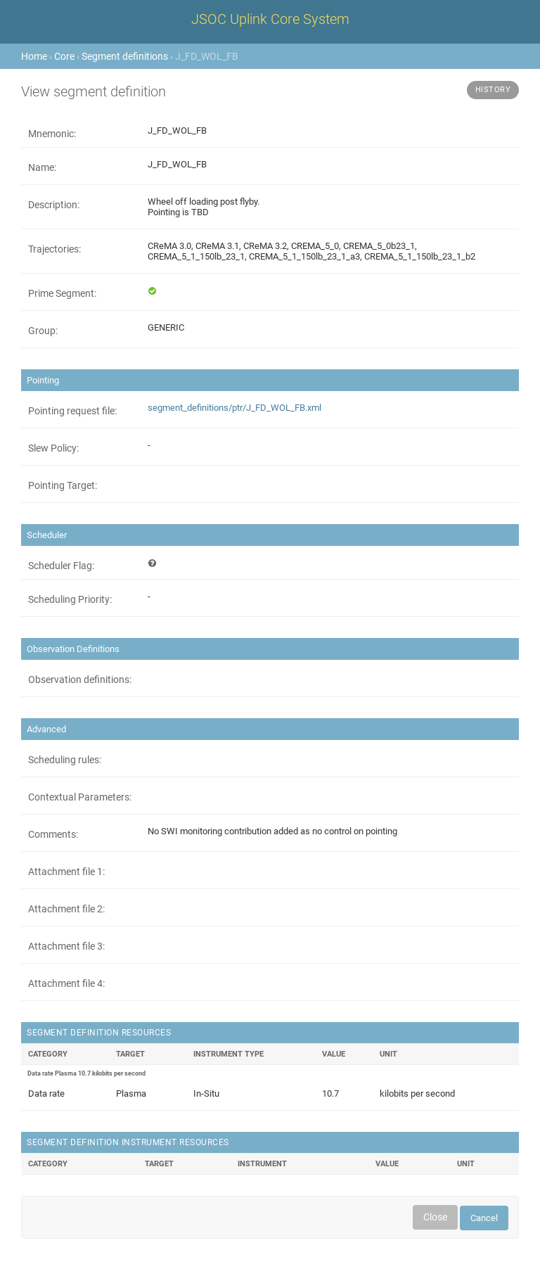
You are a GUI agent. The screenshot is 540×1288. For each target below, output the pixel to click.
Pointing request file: (72, 410)
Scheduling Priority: (70, 599)
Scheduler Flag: (61, 565)
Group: (43, 330)
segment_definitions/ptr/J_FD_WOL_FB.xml (234, 407)
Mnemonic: (52, 133)
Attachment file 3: (66, 946)
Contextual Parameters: (79, 797)
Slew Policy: (53, 448)
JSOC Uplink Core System (270, 19)
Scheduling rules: (64, 759)
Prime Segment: (62, 293)
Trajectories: (54, 249)
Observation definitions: (79, 679)
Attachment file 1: (66, 871)
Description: (53, 204)
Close (435, 1217)
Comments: (53, 834)
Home (34, 56)
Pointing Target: (62, 485)
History (493, 89)
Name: (42, 167)
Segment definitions (125, 56)
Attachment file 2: (66, 908)
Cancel (484, 1218)
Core (64, 56)
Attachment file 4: (66, 983)
